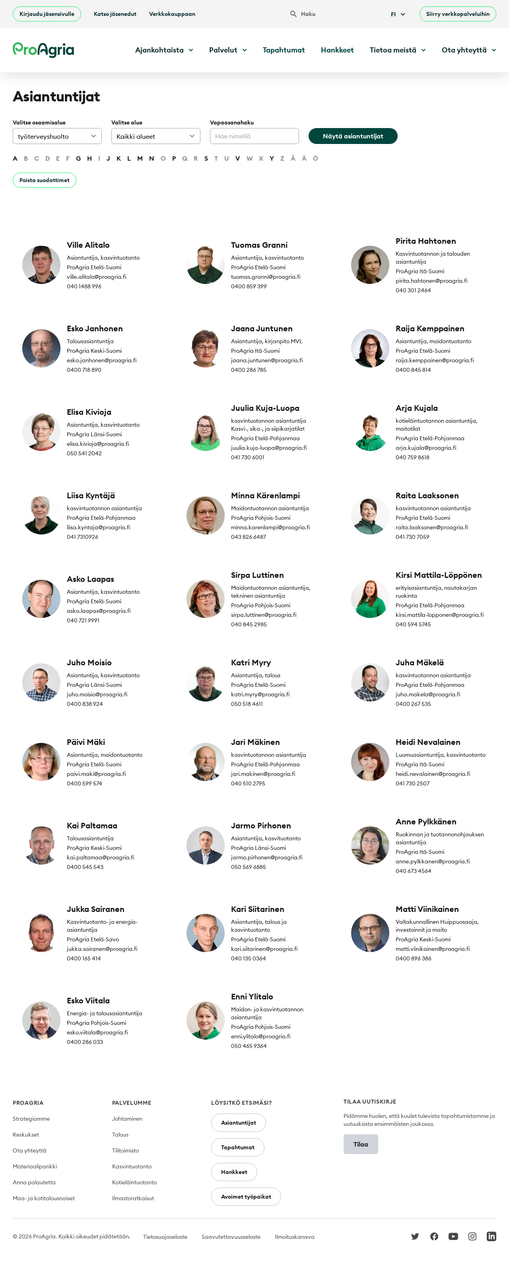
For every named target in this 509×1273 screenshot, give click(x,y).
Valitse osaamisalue (39, 122)
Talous (120, 1134)
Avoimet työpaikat (246, 1196)
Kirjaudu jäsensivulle (46, 13)
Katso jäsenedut (115, 13)
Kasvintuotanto (132, 1166)
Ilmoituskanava (295, 1236)
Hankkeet (337, 49)
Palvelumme (132, 1102)
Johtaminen (127, 1118)
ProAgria (28, 1102)
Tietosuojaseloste (165, 1236)
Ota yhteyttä (30, 1150)
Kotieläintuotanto (134, 1182)
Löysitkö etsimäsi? (241, 1102)
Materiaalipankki (35, 1166)
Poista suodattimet (44, 180)
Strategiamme (31, 1118)
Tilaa (361, 1144)
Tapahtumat (284, 49)
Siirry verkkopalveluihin (458, 13)
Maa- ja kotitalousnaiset (44, 1198)
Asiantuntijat (238, 1122)
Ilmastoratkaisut (133, 1198)
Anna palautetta (34, 1182)
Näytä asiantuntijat (353, 136)
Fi (399, 14)
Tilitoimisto (125, 1150)
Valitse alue (126, 122)
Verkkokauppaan (172, 13)
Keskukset (26, 1134)
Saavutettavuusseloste (231, 1236)
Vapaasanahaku (232, 122)
